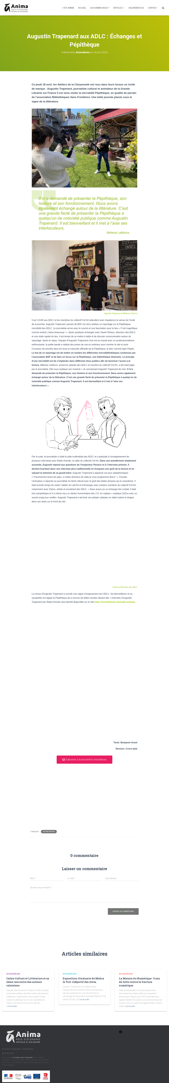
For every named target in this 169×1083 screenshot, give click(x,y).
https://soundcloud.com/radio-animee (114, 602)
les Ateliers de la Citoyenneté (22, 1057)
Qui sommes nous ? (99, 8)
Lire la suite (12, 1006)
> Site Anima (68, 8)
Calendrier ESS (136, 8)
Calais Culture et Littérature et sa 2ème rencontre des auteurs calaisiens (27, 982)
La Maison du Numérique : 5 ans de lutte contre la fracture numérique (139, 982)
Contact (152, 8)
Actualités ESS (49, 831)
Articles (118, 8)
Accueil (82, 8)
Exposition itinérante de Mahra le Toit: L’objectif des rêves (83, 980)
